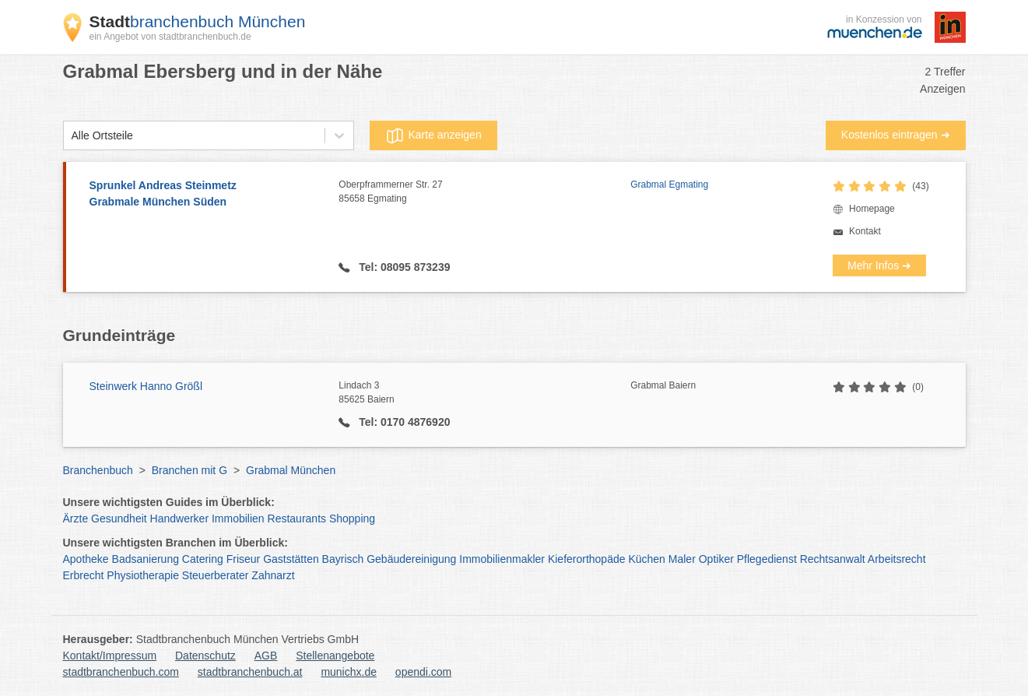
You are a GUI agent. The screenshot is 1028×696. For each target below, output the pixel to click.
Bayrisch (343, 559)
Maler (682, 559)
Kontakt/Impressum (110, 655)
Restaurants (297, 518)
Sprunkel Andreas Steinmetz (206, 194)
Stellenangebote (335, 655)
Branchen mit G (189, 470)
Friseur (243, 559)
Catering (202, 559)
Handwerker (179, 518)
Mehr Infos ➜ (879, 265)
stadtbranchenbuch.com (121, 672)
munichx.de (349, 672)
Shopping (352, 518)
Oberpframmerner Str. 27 (484, 192)
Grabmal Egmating (669, 184)
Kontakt (865, 231)
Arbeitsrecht (897, 559)
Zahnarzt (272, 575)
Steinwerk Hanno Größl (146, 386)
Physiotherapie (143, 575)
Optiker (716, 559)
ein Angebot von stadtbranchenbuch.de (170, 36)
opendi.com (423, 672)
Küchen (646, 559)
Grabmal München (290, 470)
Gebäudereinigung (411, 559)
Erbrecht (83, 575)
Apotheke (86, 559)
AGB (266, 655)
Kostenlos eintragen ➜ (895, 134)
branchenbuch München (197, 21)
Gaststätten (291, 559)
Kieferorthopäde (587, 559)
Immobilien (238, 518)
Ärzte (76, 518)
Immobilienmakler (502, 559)
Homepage (872, 208)
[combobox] (71, 136)
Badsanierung (145, 559)
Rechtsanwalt (832, 559)
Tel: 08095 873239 (403, 267)
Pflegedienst (767, 559)
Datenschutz (205, 655)
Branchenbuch (98, 470)
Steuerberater (215, 575)
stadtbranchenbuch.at (250, 672)
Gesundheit (119, 518)
